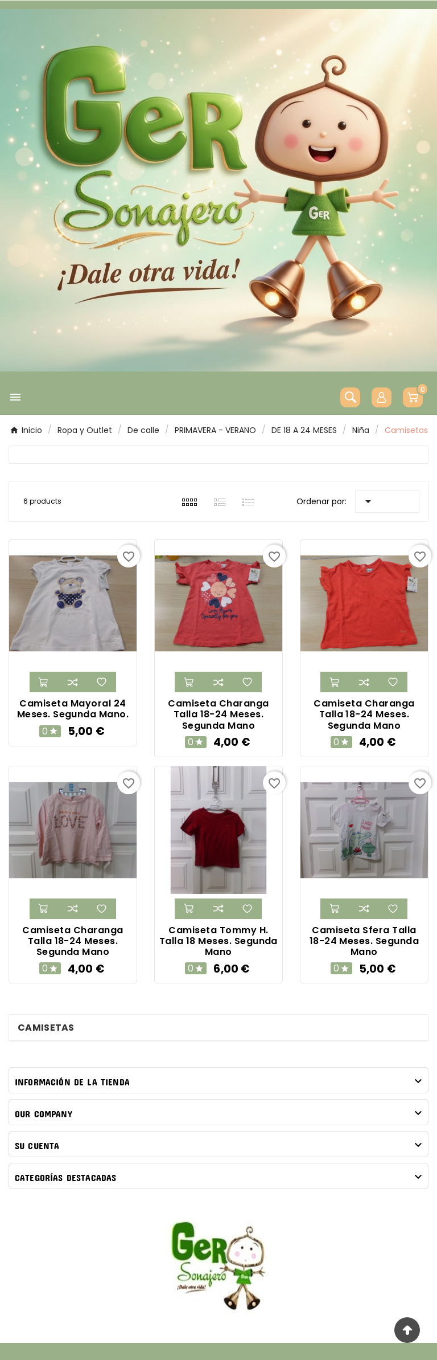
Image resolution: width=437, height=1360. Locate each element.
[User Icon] (381, 397)
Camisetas (46, 1027)
